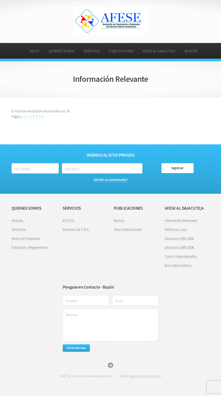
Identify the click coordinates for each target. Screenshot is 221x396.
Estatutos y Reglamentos (30, 247)
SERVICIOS (91, 51)
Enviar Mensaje (76, 348)
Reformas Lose (176, 229)
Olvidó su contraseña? (111, 179)
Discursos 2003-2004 (179, 238)
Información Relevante (181, 220)
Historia (17, 220)
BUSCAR (191, 51)
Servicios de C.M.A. (76, 229)
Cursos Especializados (181, 256)
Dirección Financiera (26, 238)
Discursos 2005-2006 (179, 247)
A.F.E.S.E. (69, 220)
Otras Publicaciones (128, 229)
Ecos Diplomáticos (178, 265)
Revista (119, 220)
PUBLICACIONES (121, 51)
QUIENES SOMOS (62, 51)
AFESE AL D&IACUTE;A (159, 51)
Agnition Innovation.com (145, 376)
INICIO (34, 51)
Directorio (19, 229)
